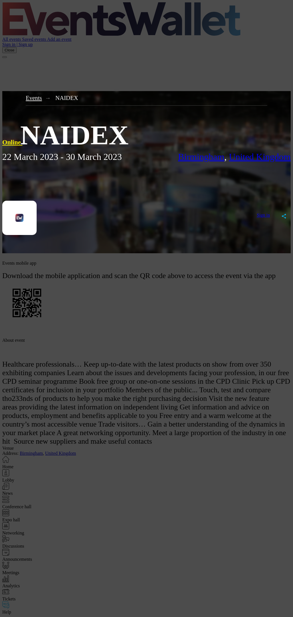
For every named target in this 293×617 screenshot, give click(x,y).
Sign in (263, 215)
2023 (49, 157)
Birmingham (201, 157)
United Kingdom (260, 157)
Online (12, 142)
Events (34, 98)
